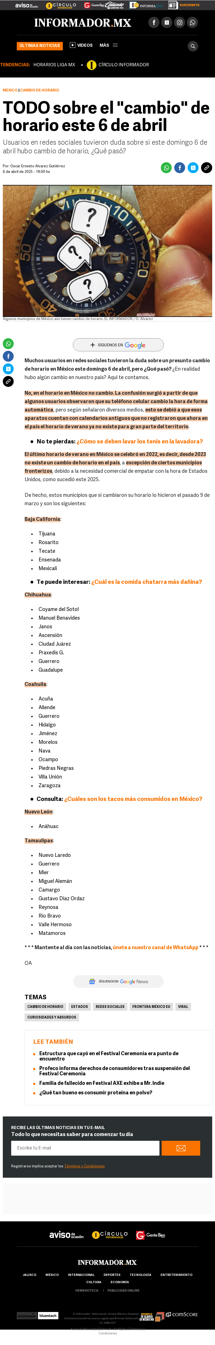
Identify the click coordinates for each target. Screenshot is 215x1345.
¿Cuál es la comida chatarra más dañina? (146, 582)
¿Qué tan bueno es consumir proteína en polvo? (95, 1093)
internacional (81, 1275)
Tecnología (140, 1275)
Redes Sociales (110, 1007)
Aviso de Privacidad (84, 1329)
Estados (79, 1007)
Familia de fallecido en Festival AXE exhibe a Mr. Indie (101, 1083)
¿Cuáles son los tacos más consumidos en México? (133, 799)
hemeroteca (86, 1290)
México (10, 90)
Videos (81, 45)
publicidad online (124, 1290)
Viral (183, 1007)
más (109, 46)
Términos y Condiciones (84, 1166)
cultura (93, 1282)
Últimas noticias (40, 46)
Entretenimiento (176, 1275)
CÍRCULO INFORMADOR (124, 65)
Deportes (112, 1275)
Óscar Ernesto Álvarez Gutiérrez (37, 166)
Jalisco (29, 1275)
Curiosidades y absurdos (51, 1017)
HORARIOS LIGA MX (54, 65)
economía (120, 1282)
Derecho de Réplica (114, 1329)
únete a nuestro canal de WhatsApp (156, 948)
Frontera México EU (151, 1007)
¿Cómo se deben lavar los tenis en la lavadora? (140, 442)
